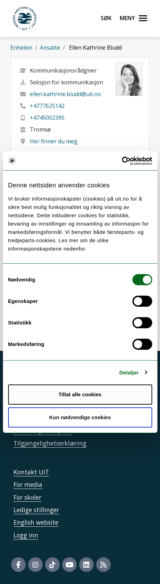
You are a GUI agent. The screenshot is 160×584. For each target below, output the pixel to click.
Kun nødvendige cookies (80, 417)
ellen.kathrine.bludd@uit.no (65, 94)
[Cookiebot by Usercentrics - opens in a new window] (121, 161)
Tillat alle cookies (80, 394)
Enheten (21, 47)
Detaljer (129, 372)
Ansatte (50, 47)
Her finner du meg (53, 141)
